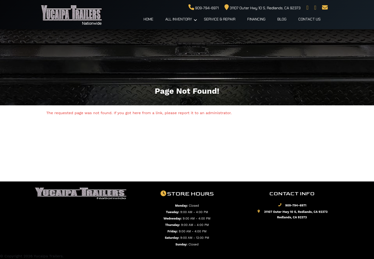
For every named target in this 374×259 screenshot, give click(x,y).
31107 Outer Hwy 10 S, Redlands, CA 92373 (262, 7)
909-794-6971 (203, 7)
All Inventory (178, 19)
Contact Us (309, 19)
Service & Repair (219, 19)
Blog (281, 19)
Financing (256, 19)
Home (148, 19)
